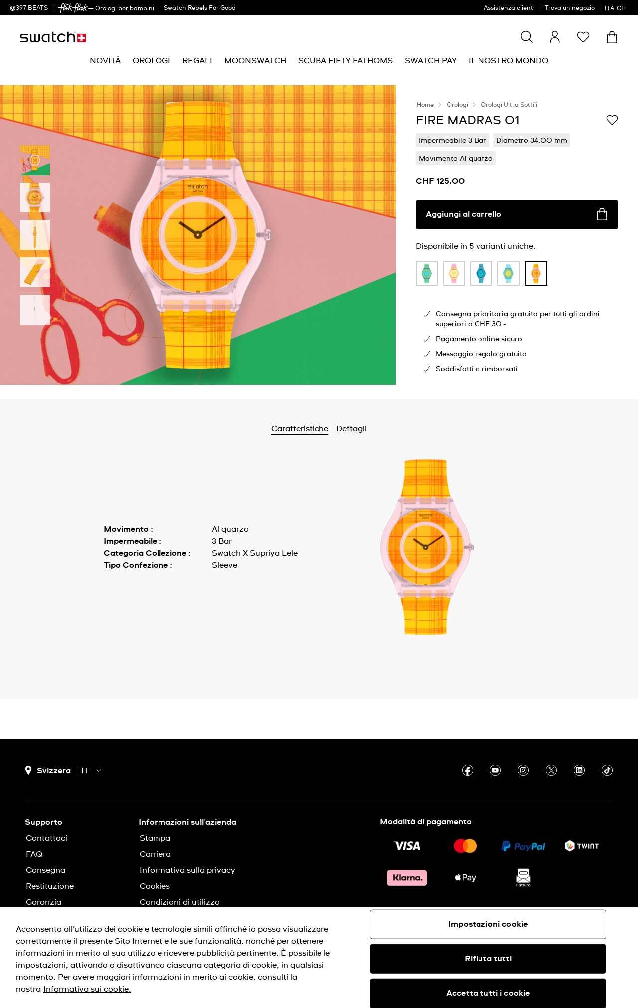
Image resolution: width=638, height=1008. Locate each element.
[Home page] (53, 37)
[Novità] (105, 61)
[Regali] (197, 61)
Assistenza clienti (509, 8)
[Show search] (527, 37)
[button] (583, 36)
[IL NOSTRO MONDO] (508, 61)
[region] (319, 957)
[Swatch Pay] (431, 61)
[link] (73, 8)
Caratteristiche (326, 429)
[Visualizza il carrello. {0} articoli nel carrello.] (612, 37)
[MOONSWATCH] (255, 61)
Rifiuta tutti (488, 959)
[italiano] (616, 7)
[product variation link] (427, 273)
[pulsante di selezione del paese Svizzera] (48, 770)
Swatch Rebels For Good (200, 8)
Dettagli (378, 429)
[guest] (555, 37)
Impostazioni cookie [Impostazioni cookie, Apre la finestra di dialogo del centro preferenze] (488, 924)
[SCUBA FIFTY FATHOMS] (345, 61)
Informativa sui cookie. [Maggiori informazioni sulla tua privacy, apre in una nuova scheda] (87, 989)
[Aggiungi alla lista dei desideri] (612, 120)
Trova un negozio (570, 8)
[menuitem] (105, 61)
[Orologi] (151, 61)
